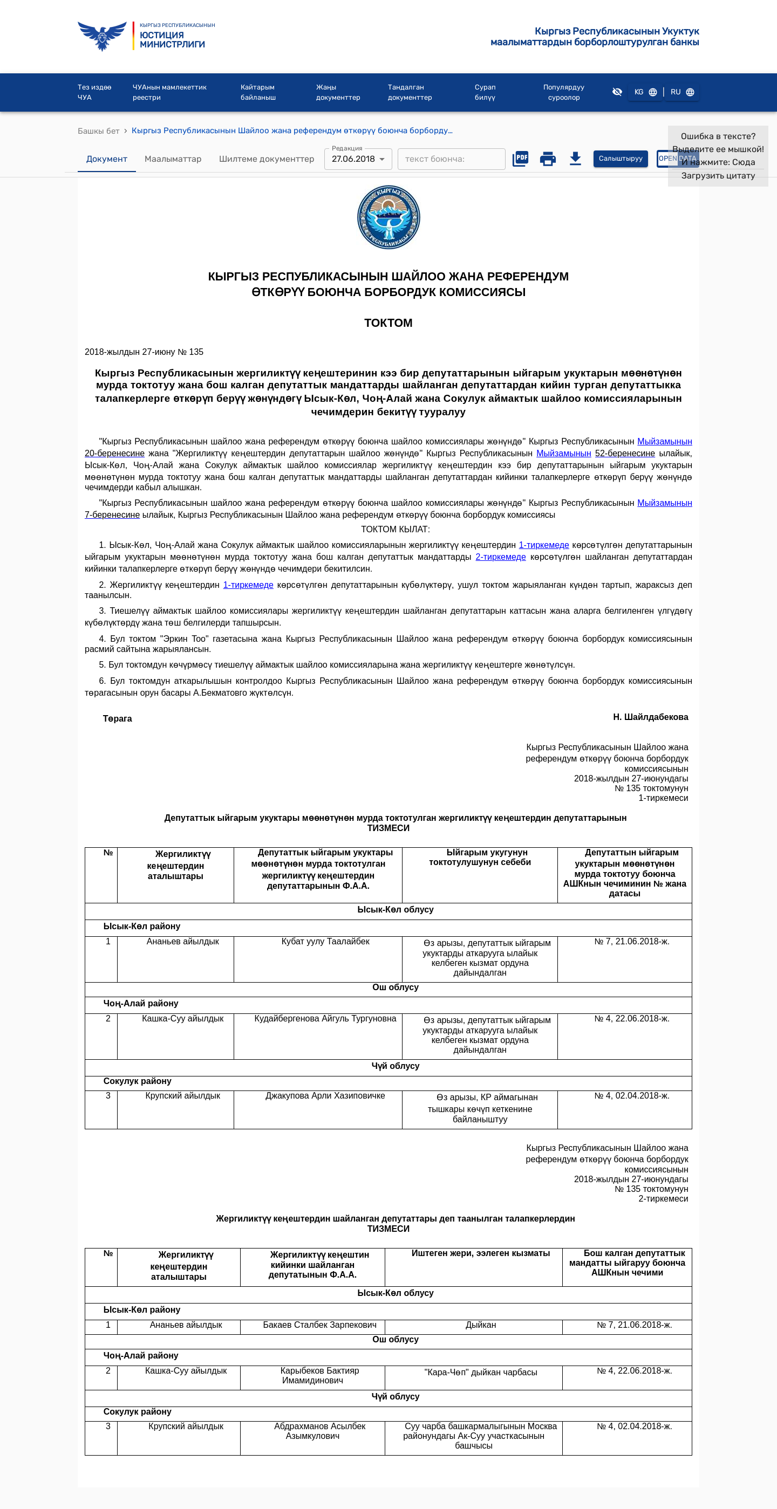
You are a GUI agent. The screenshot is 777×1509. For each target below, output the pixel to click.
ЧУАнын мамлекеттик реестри (170, 92)
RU (682, 92)
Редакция (347, 148)
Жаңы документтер (338, 92)
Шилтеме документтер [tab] (266, 159)
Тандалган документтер (410, 92)
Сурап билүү (485, 92)
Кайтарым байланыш (258, 92)
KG (645, 92)
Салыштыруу (621, 158)
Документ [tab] (107, 159)
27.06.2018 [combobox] (353, 159)
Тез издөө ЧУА (94, 92)
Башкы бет (99, 131)
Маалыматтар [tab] (173, 159)
